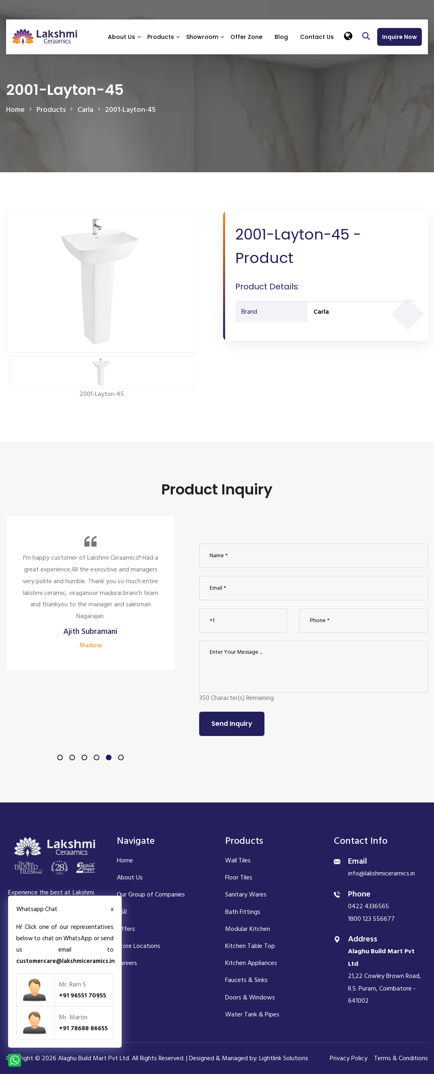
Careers (127, 963)
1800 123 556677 (371, 919)
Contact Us (317, 37)
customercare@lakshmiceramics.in (65, 961)
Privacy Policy (348, 1058)
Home (15, 110)
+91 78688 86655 (83, 1028)
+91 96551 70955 (82, 995)
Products (160, 37)
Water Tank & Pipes (252, 1014)
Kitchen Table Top (250, 946)
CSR (122, 912)
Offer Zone (246, 37)
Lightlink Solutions (283, 1058)
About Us (121, 37)
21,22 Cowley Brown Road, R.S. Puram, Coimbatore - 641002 (384, 976)
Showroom (202, 37)
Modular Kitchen (247, 929)
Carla (321, 311)
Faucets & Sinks (246, 980)
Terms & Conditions (401, 1058)
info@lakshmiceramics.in (381, 873)
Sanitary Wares (245, 894)
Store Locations (138, 946)
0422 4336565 (368, 906)
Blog (281, 37)
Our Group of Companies (151, 894)
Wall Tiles (238, 860)
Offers (126, 929)
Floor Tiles (238, 877)
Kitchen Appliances (251, 963)
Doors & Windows (250, 997)
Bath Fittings (242, 912)
